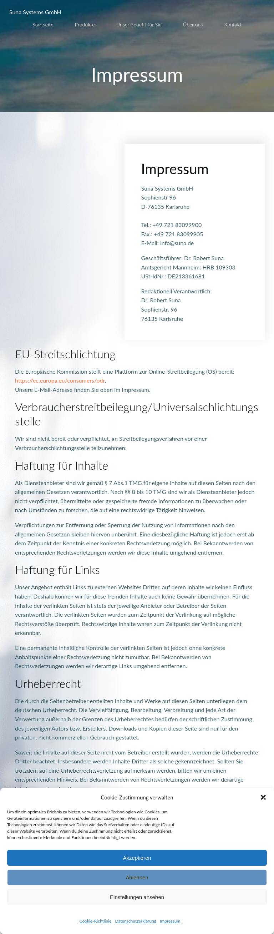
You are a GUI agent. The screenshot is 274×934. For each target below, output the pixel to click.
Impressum (170, 921)
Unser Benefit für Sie (139, 23)
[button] (263, 797)
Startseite (43, 23)
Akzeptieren (137, 858)
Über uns (193, 23)
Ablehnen (137, 877)
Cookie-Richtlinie (96, 921)
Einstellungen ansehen (137, 897)
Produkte (85, 23)
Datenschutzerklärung (135, 921)
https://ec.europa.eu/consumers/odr (61, 381)
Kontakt (233, 23)
